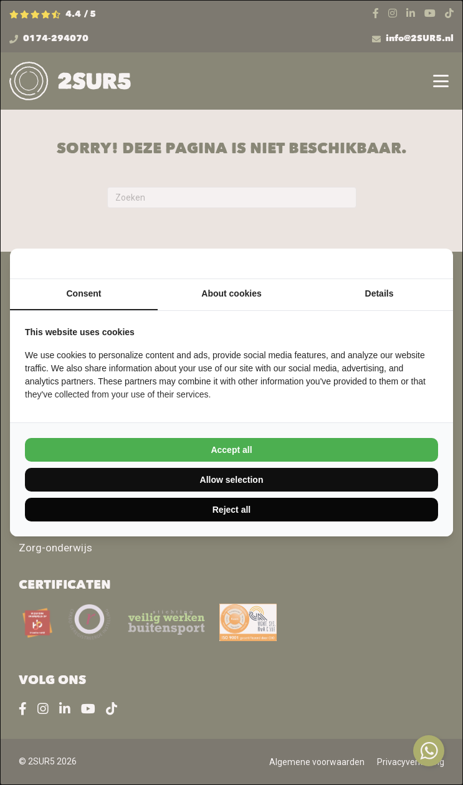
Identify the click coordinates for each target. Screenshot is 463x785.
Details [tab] (379, 293)
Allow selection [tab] (232, 480)
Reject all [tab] (231, 510)
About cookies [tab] (231, 293)
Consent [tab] (84, 293)
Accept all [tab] (231, 450)
